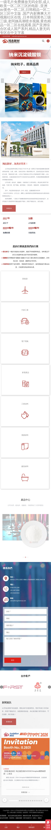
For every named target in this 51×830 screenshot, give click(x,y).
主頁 (6, 826)
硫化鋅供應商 (4, 818)
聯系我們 (31, 826)
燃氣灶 (40, 818)
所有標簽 (19, 812)
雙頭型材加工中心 (37, 815)
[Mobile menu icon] (48, 41)
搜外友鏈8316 (27, 818)
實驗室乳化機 (27, 815)
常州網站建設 (40, 812)
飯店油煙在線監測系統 (15, 815)
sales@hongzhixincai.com (19, 36)
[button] (48, 80)
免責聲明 (25, 812)
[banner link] (25, 80)
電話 (18, 826)
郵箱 (45, 826)
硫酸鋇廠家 (19, 818)
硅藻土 (35, 818)
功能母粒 (12, 818)
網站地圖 (13, 812)
